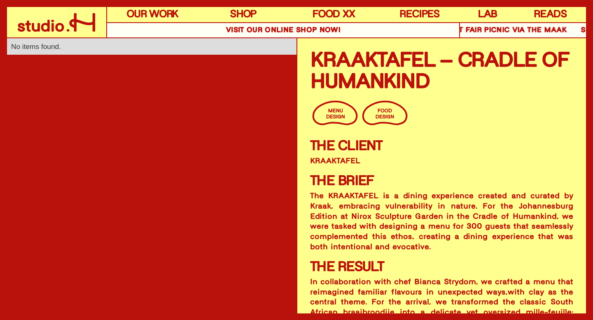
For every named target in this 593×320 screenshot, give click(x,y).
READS (550, 14)
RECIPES (419, 14)
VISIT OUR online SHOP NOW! (283, 30)
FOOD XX (333, 14)
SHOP (243, 14)
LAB (487, 14)
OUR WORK (152, 14)
